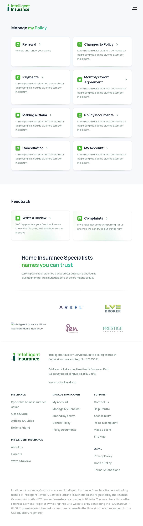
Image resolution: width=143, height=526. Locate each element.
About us (17, 447)
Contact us (101, 402)
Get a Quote (19, 414)
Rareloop (70, 382)
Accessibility (102, 416)
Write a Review (34, 221)
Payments (30, 77)
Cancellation (32, 148)
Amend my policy (64, 416)
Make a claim (102, 430)
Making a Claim (34, 115)
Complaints (93, 222)
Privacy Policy (103, 456)
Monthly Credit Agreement (96, 79)
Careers (16, 454)
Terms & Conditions (107, 470)
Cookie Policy (103, 463)
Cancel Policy (61, 423)
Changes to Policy (99, 44)
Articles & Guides (22, 421)
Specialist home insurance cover (29, 404)
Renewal (29, 44)
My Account (94, 148)
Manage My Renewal (66, 409)
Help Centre (102, 409)
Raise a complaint (106, 423)
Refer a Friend (20, 428)
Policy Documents (99, 115)
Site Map (100, 436)
